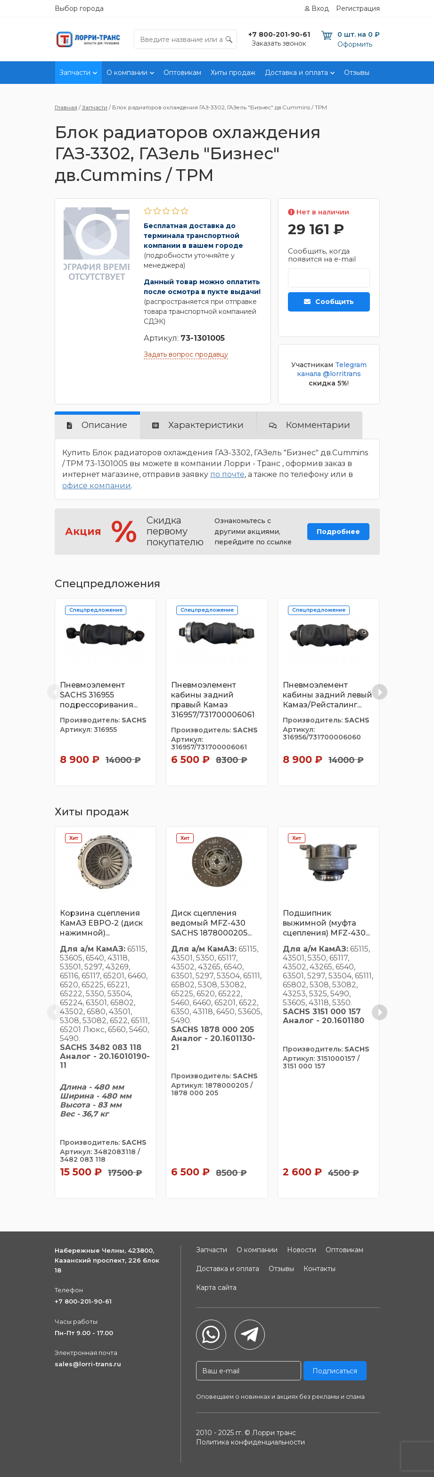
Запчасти (74, 72)
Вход (320, 8)
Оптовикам (182, 72)
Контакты (395, 72)
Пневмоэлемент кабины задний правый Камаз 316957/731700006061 (212, 700)
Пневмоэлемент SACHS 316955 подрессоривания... (99, 695)
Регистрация (358, 8)
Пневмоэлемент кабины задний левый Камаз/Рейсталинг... (327, 695)
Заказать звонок (279, 43)
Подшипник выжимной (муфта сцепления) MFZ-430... (326, 923)
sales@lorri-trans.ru (88, 1364)
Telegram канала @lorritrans (332, 369)
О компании (126, 72)
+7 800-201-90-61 (83, 1301)
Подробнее (338, 531)
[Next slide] (379, 692)
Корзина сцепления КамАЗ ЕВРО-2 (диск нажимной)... (101, 923)
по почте (227, 474)
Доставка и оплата (296, 72)
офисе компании (96, 485)
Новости (301, 1250)
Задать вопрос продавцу (186, 354)
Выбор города (79, 8)
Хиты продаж (233, 72)
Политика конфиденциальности (250, 1442)
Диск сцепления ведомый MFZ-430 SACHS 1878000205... (211, 923)
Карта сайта (216, 1287)
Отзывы (356, 72)
